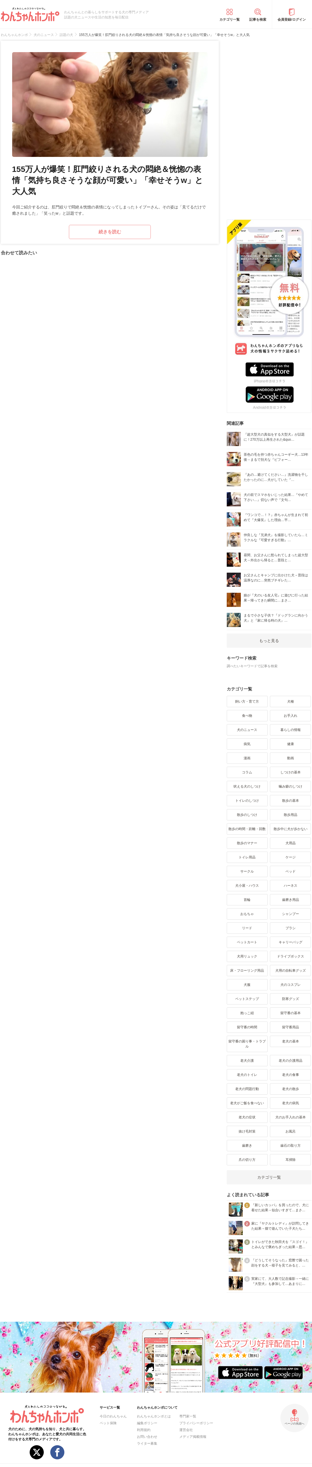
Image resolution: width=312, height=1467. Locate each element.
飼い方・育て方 (247, 701)
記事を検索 (257, 20)
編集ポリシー (147, 1423)
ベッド (290, 871)
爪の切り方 (247, 1160)
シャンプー (290, 914)
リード (247, 928)
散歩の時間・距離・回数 (247, 829)
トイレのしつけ (247, 801)
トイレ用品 (247, 857)
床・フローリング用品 (247, 971)
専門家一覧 (187, 1416)
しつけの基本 (290, 772)
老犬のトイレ (247, 1075)
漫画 (247, 758)
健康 (290, 744)
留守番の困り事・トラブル (247, 1043)
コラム (247, 772)
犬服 (247, 985)
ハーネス (290, 886)
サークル (247, 871)
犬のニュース (247, 730)
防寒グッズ (290, 999)
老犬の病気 (290, 1103)
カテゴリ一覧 (229, 20)
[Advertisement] (269, 126)
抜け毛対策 (247, 1131)
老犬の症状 (247, 1117)
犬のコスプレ (290, 985)
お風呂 (290, 1131)
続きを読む (110, 231)
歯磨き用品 (290, 900)
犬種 (290, 701)
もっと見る (269, 640)
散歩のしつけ (247, 815)
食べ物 (247, 716)
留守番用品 (290, 1027)
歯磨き (247, 1146)
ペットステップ (247, 999)
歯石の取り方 (290, 1146)
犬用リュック (247, 956)
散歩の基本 (290, 801)
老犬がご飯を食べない (247, 1103)
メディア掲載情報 (192, 1437)
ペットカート (247, 942)
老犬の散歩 (290, 1089)
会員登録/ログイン (292, 20)
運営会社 (186, 1430)
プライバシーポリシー (196, 1423)
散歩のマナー (247, 843)
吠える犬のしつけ (247, 786)
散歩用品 (290, 815)
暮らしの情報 (290, 730)
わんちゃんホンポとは (154, 1416)
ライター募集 (147, 1443)
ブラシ (290, 928)
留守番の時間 (247, 1027)
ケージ (290, 857)
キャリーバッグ (290, 942)
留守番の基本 (290, 1013)
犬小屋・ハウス (247, 886)
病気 (247, 744)
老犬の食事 (290, 1075)
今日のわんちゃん (113, 1416)
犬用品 (290, 843)
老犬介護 (247, 1061)
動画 (290, 758)
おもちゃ (247, 914)
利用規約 (143, 1430)
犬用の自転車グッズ (290, 971)
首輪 (247, 900)
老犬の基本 (290, 1041)
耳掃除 (290, 1160)
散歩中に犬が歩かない (290, 829)
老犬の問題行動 (247, 1089)
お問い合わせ (147, 1437)
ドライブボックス (290, 956)
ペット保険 (108, 1423)
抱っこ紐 (247, 1013)
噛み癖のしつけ (290, 786)
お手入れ (290, 716)
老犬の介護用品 (290, 1061)
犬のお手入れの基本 (290, 1117)
